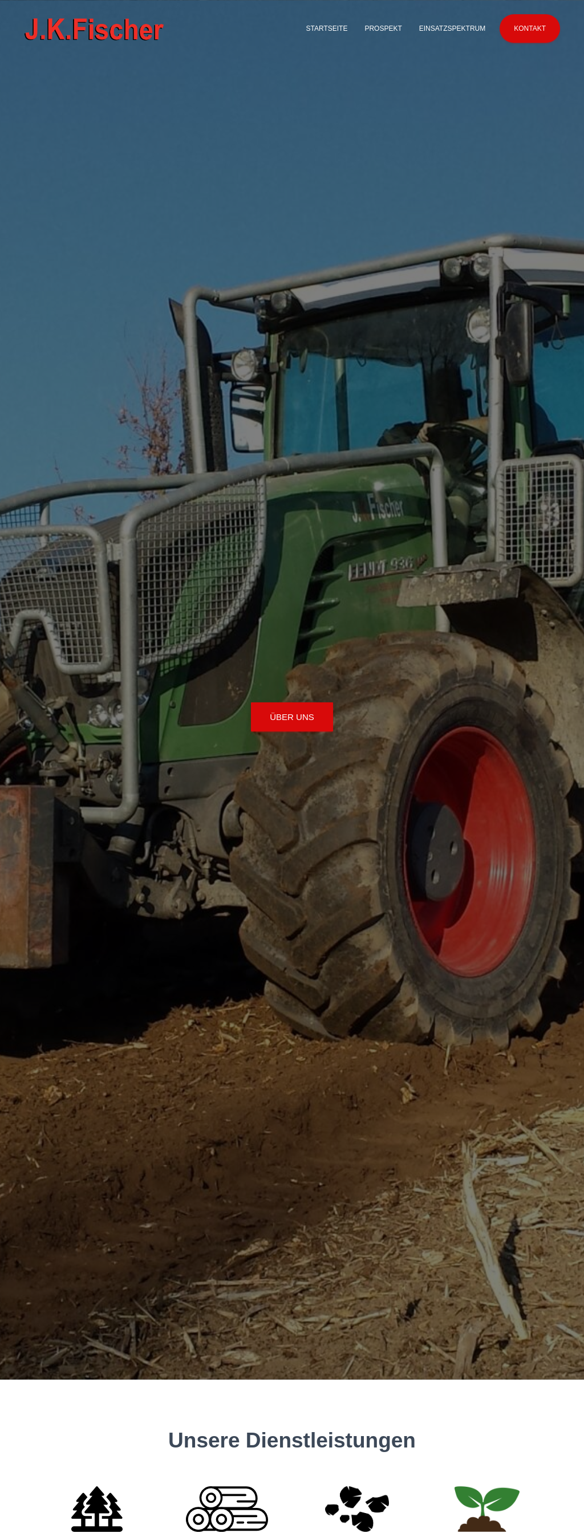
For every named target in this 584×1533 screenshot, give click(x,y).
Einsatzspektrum (452, 28)
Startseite (326, 28)
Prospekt (383, 28)
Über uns (292, 717)
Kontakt (530, 28)
